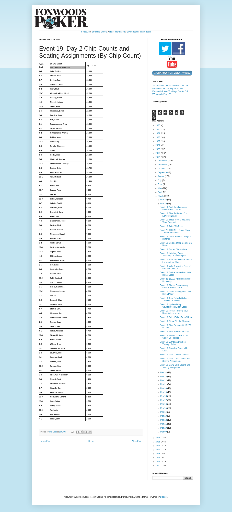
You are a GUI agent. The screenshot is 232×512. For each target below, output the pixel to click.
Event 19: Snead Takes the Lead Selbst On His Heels (174, 336)
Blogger (163, 497)
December (163, 160)
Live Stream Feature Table (139, 32)
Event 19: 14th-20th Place (171, 226)
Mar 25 (163, 203)
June (160, 184)
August (161, 176)
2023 (158, 137)
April (160, 192)
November (163, 164)
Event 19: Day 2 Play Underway (174, 354)
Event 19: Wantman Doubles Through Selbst (172, 343)
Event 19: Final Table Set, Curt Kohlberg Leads (173, 214)
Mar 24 (163, 372)
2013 (158, 453)
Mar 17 (163, 400)
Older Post (136, 441)
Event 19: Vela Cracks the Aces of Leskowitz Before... (175, 267)
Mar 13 (163, 416)
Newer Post (45, 441)
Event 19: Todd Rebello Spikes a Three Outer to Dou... (174, 299)
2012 (158, 457)
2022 (158, 141)
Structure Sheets (99, 32)
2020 (158, 149)
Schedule (85, 32)
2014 (158, 450)
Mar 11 (163, 424)
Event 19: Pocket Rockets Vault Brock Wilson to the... (174, 312)
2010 (158, 465)
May (160, 188)
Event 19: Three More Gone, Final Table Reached (175, 221)
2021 (158, 145)
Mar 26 (163, 199)
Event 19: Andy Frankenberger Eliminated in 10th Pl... (173, 208)
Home (91, 441)
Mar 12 (163, 420)
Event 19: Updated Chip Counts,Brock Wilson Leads (173, 305)
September (163, 172)
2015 (158, 445)
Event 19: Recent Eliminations (173, 249)
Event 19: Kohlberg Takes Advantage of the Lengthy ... (174, 254)
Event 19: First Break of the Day (174, 331)
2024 (158, 133)
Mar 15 (163, 408)
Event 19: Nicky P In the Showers (175, 321)
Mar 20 (163, 388)
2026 (158, 125)
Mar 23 (163, 376)
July (160, 180)
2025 (158, 129)
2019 (158, 153)
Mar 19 (163, 392)
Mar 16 (163, 404)
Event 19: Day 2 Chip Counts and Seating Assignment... (175, 360)
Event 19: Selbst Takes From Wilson (176, 317)
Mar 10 (163, 428)
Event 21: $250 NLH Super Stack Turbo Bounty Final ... (175, 231)
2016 (158, 442)
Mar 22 (163, 380)
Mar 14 (163, 412)
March (161, 196)
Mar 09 (163, 432)
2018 (158, 157)
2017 (158, 438)
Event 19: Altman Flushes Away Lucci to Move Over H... (174, 286)
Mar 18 (163, 396)
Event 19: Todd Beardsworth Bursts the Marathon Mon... (176, 261)
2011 (158, 461)
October (162, 168)
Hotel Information (117, 32)
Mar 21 (163, 384)
